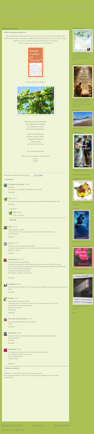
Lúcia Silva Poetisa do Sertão (17, 319)
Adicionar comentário (12, 368)
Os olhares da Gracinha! (16, 184)
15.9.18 (27, 184)
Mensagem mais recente (12, 425)
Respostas (14, 209)
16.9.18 (18, 284)
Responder (11, 192)
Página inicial (38, 425)
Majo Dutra (12, 349)
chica (10, 198)
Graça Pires (12, 333)
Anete (10, 227)
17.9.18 (16, 298)
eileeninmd (11, 284)
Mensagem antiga (61, 425)
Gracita (10, 243)
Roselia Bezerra (13, 259)
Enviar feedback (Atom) (16, 430)
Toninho (11, 298)
